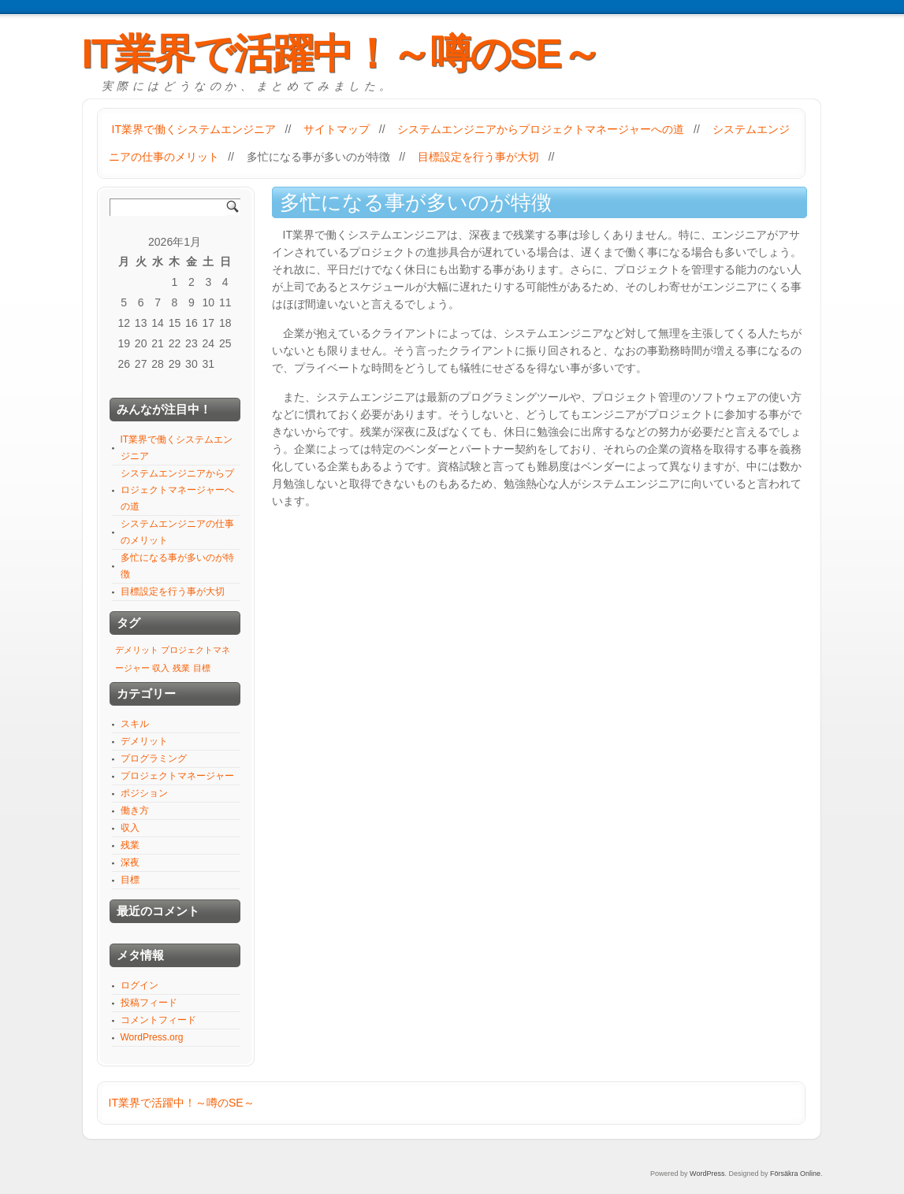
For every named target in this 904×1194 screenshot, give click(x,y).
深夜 (130, 862)
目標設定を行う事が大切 (478, 156)
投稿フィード (149, 1002)
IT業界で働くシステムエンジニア (194, 129)
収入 (130, 827)
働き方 (135, 810)
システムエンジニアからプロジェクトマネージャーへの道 (540, 129)
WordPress (707, 1173)
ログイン (139, 985)
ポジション (144, 793)
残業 (130, 845)
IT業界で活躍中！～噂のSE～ (341, 53)
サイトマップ (336, 129)
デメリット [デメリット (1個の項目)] (136, 649)
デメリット (144, 741)
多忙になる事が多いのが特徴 (318, 156)
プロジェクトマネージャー (177, 775)
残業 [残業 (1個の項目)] (181, 668)
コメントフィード (158, 1019)
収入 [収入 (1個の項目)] (160, 668)
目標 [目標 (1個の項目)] (201, 668)
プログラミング (154, 758)
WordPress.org (152, 1037)
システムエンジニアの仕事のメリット (177, 532)
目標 (130, 879)
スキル (135, 723)
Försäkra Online (795, 1173)
